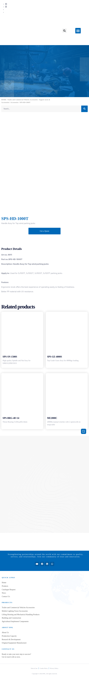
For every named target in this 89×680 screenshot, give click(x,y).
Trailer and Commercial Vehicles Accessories (23, 100)
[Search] (84, 109)
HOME (3, 100)
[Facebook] (6, 4)
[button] (64, 30)
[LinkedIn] (6, 7)
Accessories (14, 102)
